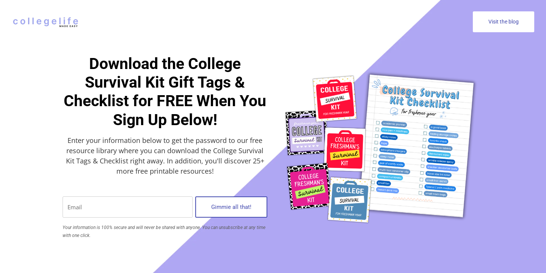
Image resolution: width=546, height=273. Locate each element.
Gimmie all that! (231, 207)
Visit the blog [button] (503, 22)
